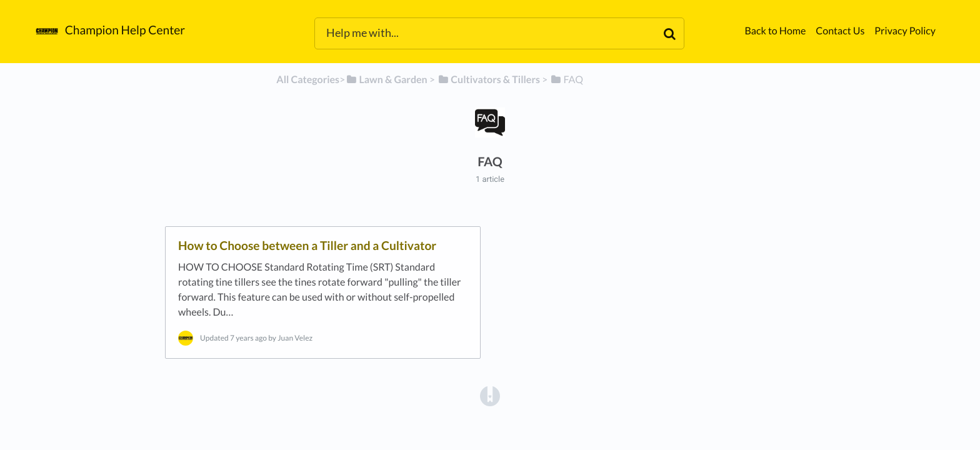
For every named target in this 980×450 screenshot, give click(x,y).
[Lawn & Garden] (386, 80)
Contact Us (840, 31)
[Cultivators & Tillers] (488, 80)
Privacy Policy (905, 31)
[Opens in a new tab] (490, 395)
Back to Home (775, 31)
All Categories (307, 80)
